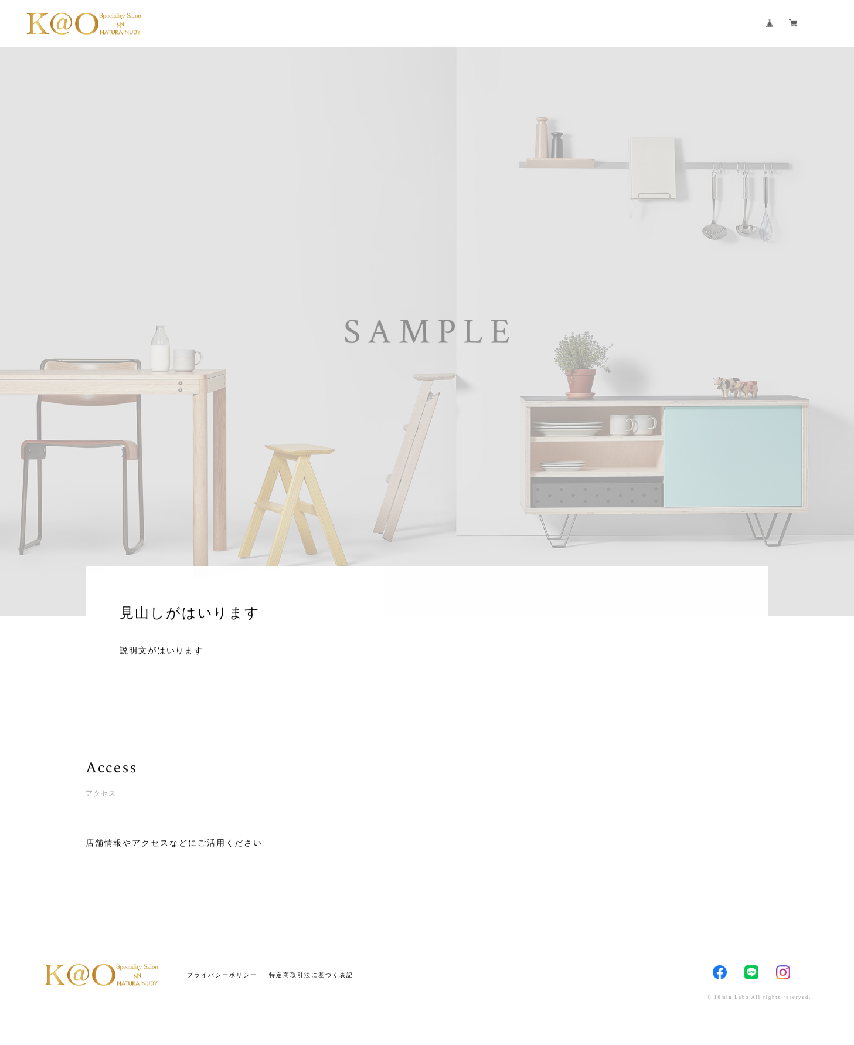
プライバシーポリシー (222, 975)
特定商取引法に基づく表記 (311, 975)
